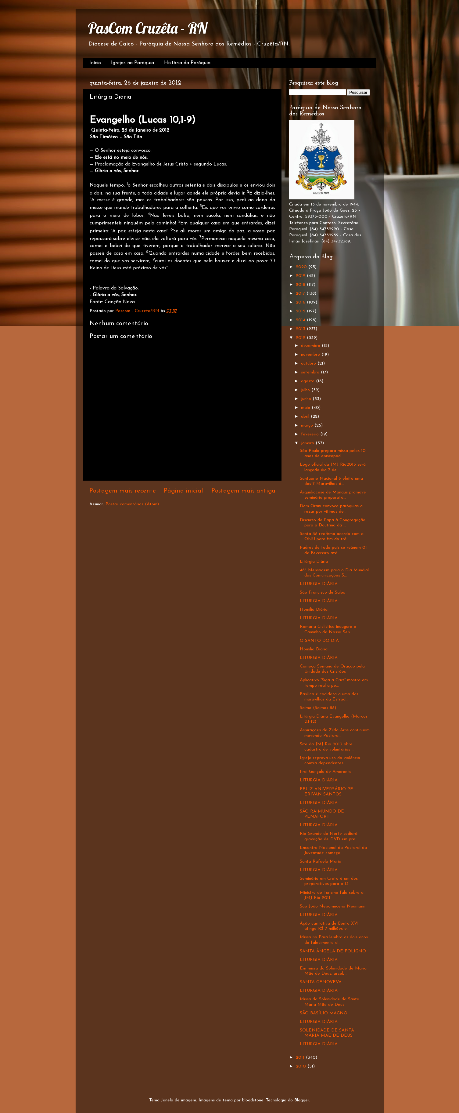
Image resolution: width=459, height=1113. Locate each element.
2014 (301, 320)
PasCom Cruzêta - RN (147, 28)
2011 (301, 1057)
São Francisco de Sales (322, 592)
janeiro (308, 443)
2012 (301, 338)
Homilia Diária (314, 609)
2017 (301, 293)
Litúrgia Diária (314, 561)
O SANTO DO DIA (319, 640)
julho (306, 390)
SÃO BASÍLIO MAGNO (323, 1013)
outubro (309, 363)
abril (306, 416)
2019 (301, 276)
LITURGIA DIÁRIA (319, 584)
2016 (301, 302)
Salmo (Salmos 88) (318, 708)
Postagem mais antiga (243, 491)
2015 (301, 311)
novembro (311, 354)
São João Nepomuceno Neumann (332, 906)
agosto (308, 381)
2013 (301, 329)
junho (307, 399)
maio (306, 408)
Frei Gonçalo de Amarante (326, 771)
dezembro (311, 346)
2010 (301, 1066)
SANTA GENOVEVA (321, 982)
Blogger (301, 1100)
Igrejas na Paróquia (132, 62)
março (307, 425)
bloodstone (253, 1100)
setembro (311, 372)
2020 (302, 267)
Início (95, 62)
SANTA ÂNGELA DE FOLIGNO (333, 951)
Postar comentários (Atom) (132, 504)
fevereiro (310, 434)
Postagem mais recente (122, 491)
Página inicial (183, 491)
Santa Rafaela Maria (320, 861)
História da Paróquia (187, 62)
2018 (301, 284)
